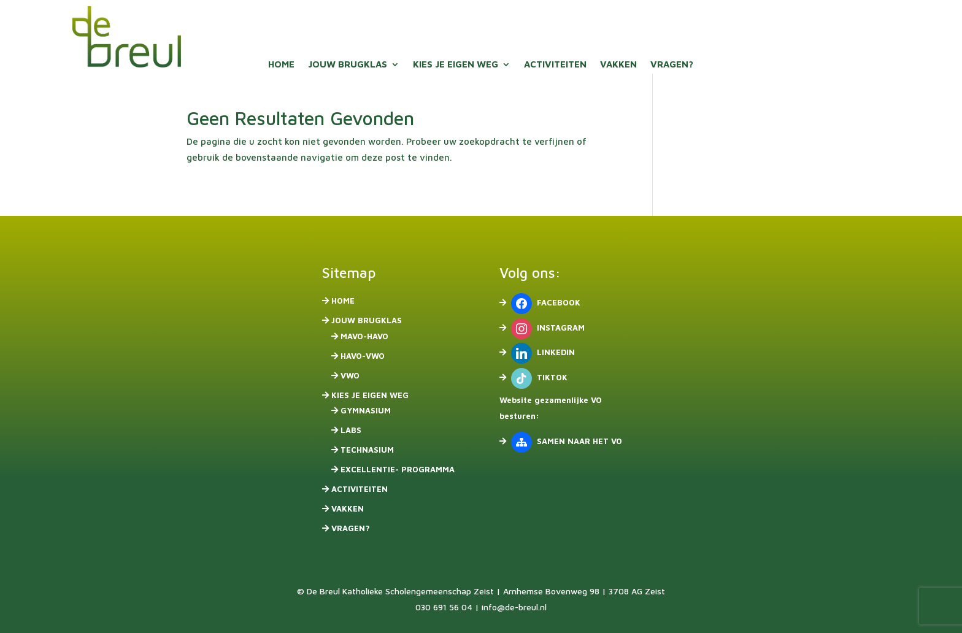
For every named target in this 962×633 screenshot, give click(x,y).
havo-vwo (363, 356)
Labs (351, 430)
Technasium (367, 450)
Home (281, 64)
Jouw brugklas (347, 64)
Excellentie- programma (398, 469)
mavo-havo (364, 336)
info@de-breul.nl (514, 607)
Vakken (618, 64)
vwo (350, 375)
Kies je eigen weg (455, 64)
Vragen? (671, 64)
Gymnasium (366, 410)
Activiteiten (555, 64)
